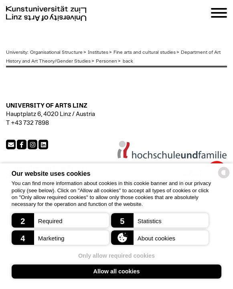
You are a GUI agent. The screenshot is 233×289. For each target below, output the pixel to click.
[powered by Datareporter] (223, 177)
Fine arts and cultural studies (144, 52)
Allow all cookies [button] (116, 271)
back (127, 61)
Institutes (98, 52)
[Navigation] (219, 14)
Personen (106, 61)
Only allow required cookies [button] (116, 255)
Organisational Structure (56, 52)
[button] (60, 220)
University (16, 52)
